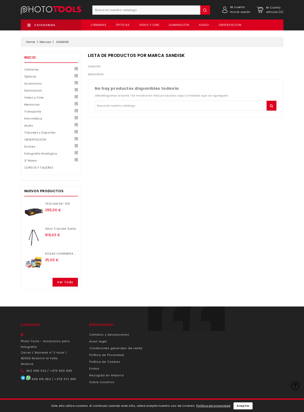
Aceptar (243, 406)
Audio (204, 25)
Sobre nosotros (101, 382)
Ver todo (65, 282)
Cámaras (98, 25)
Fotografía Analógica (40, 153)
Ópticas (123, 25)
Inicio (30, 57)
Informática (33, 118)
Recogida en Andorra (106, 375)
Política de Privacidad (106, 355)
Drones (29, 146)
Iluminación (179, 25)
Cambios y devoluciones (109, 335)
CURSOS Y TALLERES (38, 168)
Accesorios (33, 83)
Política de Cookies (104, 362)
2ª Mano (30, 160)
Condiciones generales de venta (115, 348)
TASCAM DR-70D (57, 204)
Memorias (32, 104)
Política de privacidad (213, 406)
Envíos (94, 368)
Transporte (32, 111)
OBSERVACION (230, 25)
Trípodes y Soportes (40, 132)
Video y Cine (149, 25)
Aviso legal (98, 341)
